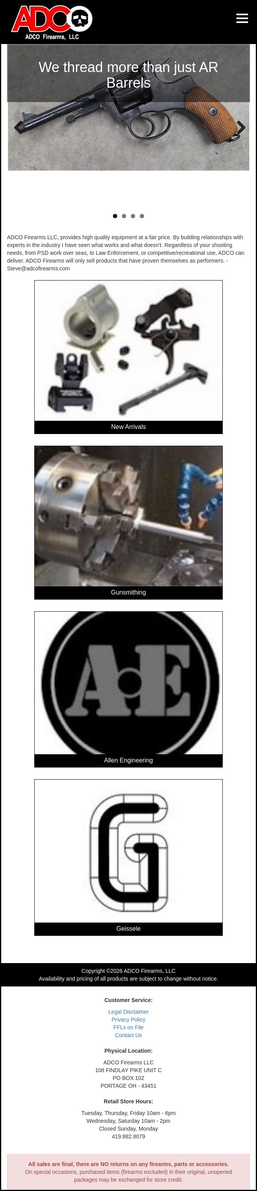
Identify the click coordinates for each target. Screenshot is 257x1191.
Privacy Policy (128, 1019)
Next (238, 127)
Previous (18, 127)
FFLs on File (128, 1027)
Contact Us (128, 1035)
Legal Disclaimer (128, 1012)
